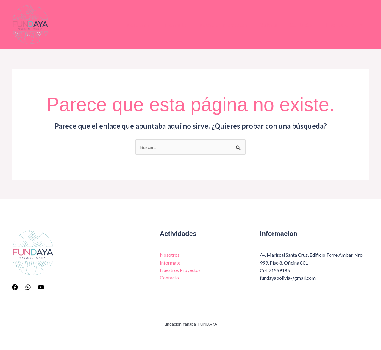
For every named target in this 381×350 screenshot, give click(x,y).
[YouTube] (41, 287)
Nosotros (129, 24)
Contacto (298, 24)
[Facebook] (15, 287)
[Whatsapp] (28, 287)
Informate (167, 24)
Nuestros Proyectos (218, 24)
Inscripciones (343, 24)
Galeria (264, 24)
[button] (359, 24)
